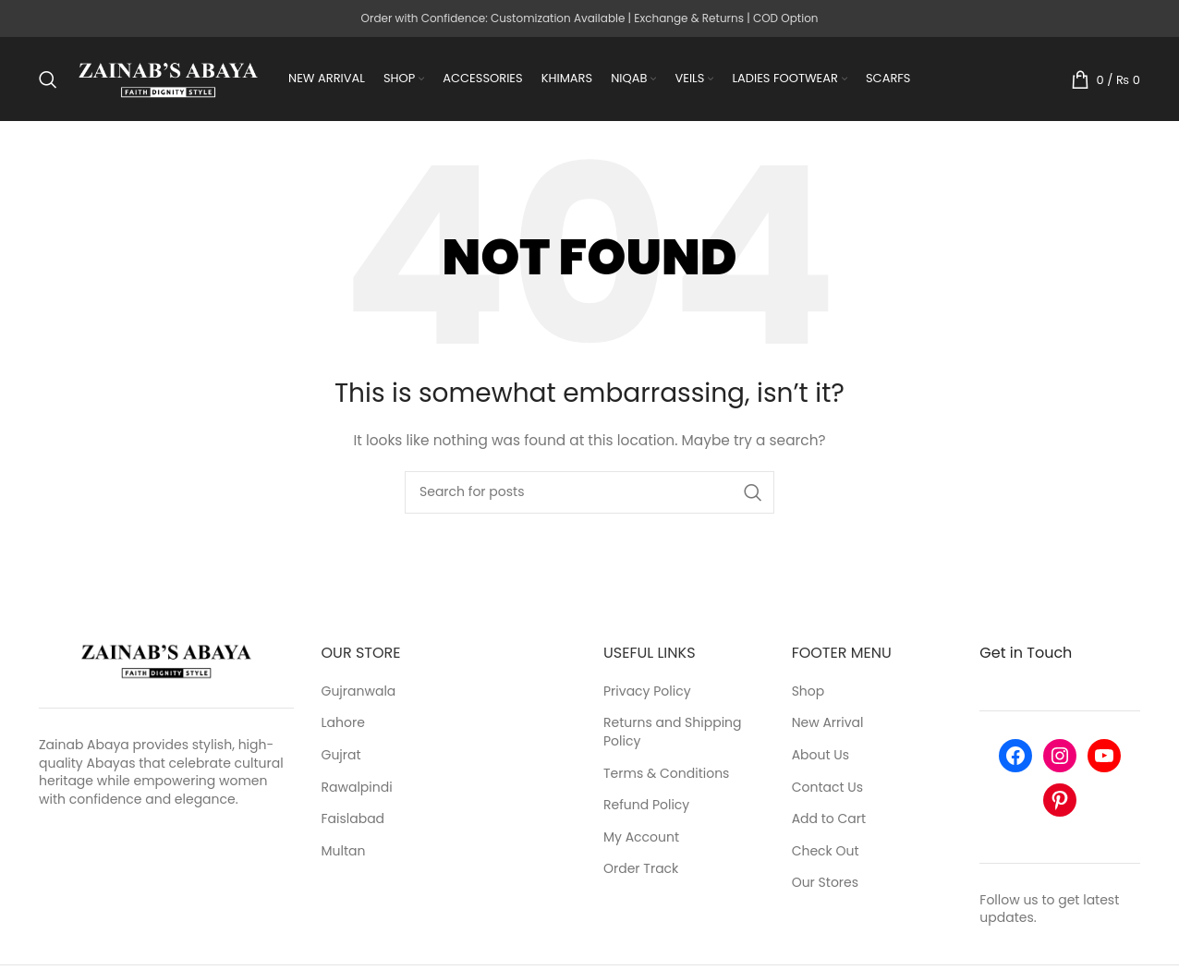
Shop (808, 693)
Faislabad (353, 822)
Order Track (640, 871)
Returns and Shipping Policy (672, 735)
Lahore (343, 725)
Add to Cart (829, 822)
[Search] (48, 80)
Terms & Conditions (666, 775)
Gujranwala (359, 693)
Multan (344, 853)
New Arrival (828, 725)
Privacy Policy (647, 693)
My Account (641, 839)
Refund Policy (646, 808)
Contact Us (827, 789)
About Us (820, 758)
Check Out (825, 853)
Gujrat (341, 758)
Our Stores (825, 885)
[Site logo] (168, 79)
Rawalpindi (357, 789)
